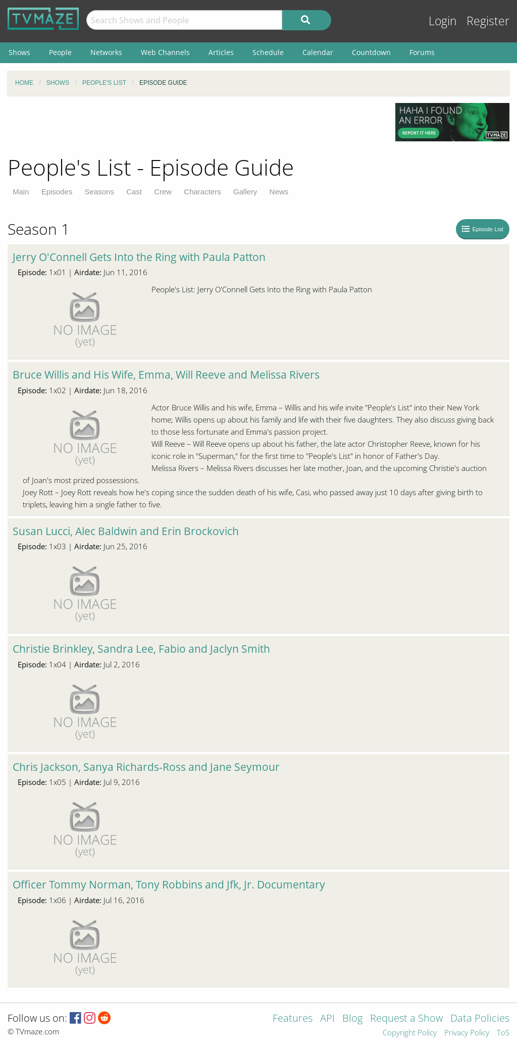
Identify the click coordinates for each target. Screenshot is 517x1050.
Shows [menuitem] (19, 52)
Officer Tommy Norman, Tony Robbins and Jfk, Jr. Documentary (169, 884)
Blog (352, 1019)
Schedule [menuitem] (268, 52)
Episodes (57, 191)
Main (21, 191)
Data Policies (479, 1019)
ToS (503, 1033)
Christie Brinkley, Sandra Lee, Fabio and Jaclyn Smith (141, 649)
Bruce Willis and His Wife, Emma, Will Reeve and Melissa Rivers (166, 375)
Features (293, 1019)
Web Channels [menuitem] (165, 52)
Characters (202, 191)
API (327, 1019)
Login (443, 21)
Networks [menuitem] (106, 52)
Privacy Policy (466, 1033)
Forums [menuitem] (422, 52)
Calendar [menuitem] (317, 52)
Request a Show (406, 1019)
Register (488, 21)
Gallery (245, 191)
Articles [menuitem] (221, 52)
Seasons (99, 191)
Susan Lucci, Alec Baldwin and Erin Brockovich (126, 531)
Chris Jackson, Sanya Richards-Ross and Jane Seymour (146, 767)
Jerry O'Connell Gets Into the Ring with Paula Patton (139, 257)
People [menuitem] (60, 52)
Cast (134, 191)
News (279, 191)
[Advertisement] (194, 125)
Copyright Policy (410, 1033)
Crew (163, 191)
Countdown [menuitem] (371, 52)
